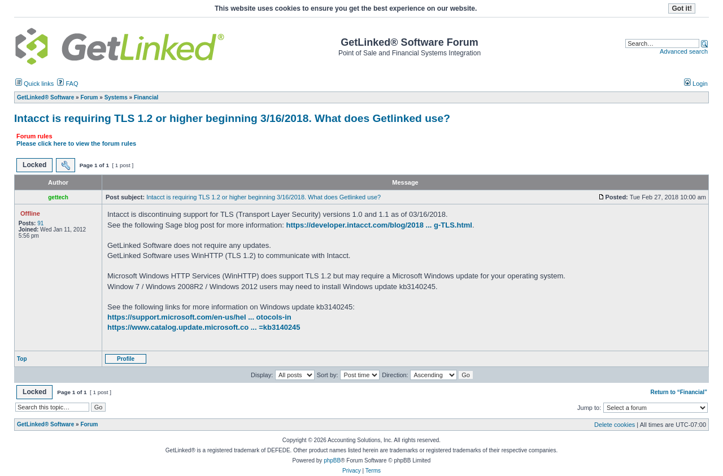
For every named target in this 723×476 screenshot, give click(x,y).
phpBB (332, 460)
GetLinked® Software (45, 424)
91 (40, 223)
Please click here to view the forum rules (76, 143)
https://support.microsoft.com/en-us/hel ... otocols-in (199, 317)
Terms (373, 471)
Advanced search (684, 51)
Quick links (34, 83)
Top (22, 359)
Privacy (351, 471)
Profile (125, 359)
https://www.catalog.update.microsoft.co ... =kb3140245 (203, 327)
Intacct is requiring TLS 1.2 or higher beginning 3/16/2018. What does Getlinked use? (232, 118)
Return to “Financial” (678, 392)
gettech (58, 197)
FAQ (67, 83)
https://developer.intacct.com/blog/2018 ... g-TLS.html (379, 225)
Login (696, 83)
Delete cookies (614, 424)
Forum (89, 424)
